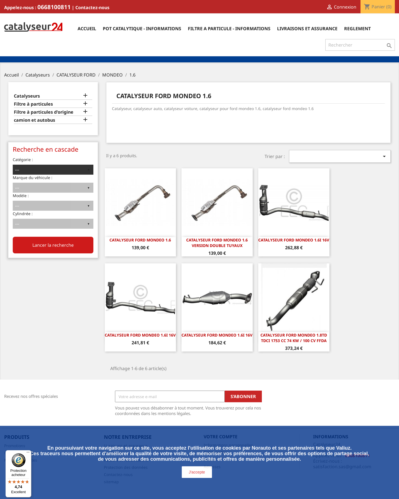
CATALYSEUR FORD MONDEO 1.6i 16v (293, 240)
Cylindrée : (23, 213)
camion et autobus (34, 120)
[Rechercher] (360, 45)
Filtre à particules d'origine (43, 112)
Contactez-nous (92, 7)
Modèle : (21, 195)
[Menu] (28, 453)
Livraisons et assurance (307, 29)
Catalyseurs (27, 96)
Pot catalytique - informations (142, 29)
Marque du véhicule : (32, 177)
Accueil (87, 29)
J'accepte (197, 472)
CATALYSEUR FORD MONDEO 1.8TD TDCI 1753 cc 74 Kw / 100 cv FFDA (293, 337)
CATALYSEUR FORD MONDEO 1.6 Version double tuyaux (217, 242)
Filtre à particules (33, 104)
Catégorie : (23, 159)
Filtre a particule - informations (229, 29)
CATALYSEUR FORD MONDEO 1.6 (140, 240)
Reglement (357, 29)
